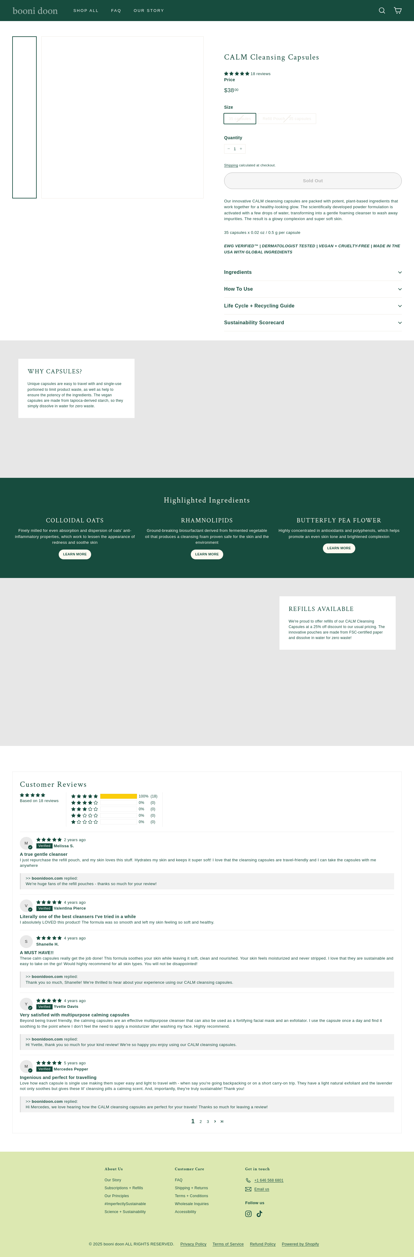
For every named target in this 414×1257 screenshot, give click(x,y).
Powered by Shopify (300, 1244)
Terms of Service (228, 1244)
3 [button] (208, 1121)
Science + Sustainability (125, 1212)
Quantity (233, 137)
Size (228, 107)
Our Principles (117, 1196)
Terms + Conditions (191, 1196)
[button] (237, 73)
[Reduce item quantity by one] (228, 149)
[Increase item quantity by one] (241, 149)
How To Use (313, 289)
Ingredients (313, 272)
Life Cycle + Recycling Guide (313, 305)
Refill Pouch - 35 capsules (287, 118)
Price (229, 79)
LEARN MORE (75, 554)
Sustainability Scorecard (313, 322)
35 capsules (240, 118)
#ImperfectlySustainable (125, 1204)
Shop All (86, 10)
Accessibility (185, 1212)
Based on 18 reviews (39, 800)
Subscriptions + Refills (124, 1188)
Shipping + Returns (191, 1188)
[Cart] (397, 11)
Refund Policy (262, 1244)
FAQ (116, 10)
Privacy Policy (193, 1244)
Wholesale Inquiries (192, 1204)
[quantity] (235, 149)
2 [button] (201, 1121)
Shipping (231, 165)
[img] (49, 839)
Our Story (149, 10)
